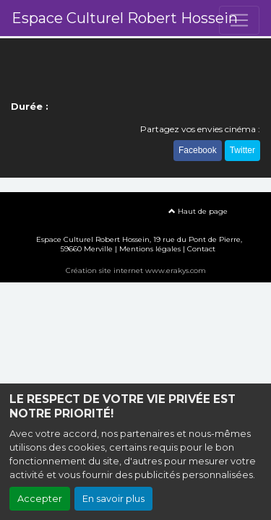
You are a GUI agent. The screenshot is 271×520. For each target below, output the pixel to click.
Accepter (39, 498)
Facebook (197, 150)
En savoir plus (113, 498)
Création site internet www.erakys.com (136, 270)
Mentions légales (150, 249)
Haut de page (198, 211)
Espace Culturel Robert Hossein (125, 18)
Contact (201, 249)
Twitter (242, 150)
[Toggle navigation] (239, 20)
